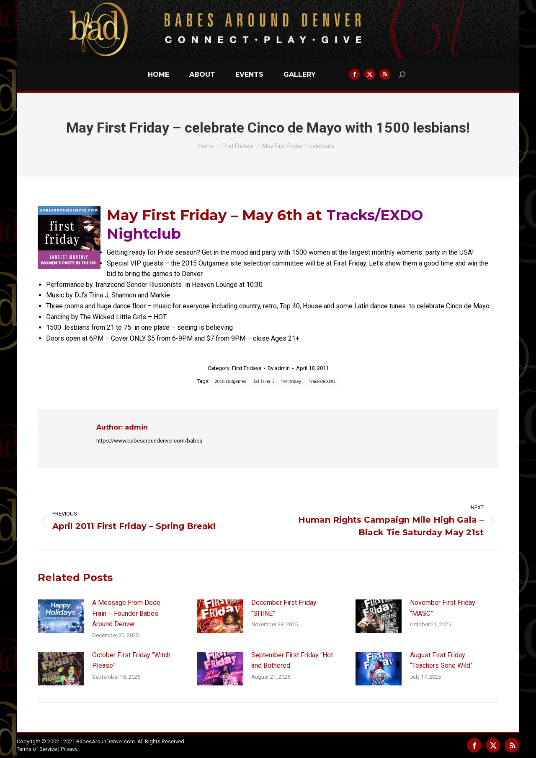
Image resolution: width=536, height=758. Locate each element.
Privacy (69, 749)
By (279, 368)
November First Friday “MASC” (442, 608)
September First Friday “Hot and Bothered (292, 660)
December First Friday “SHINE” (284, 608)
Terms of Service (37, 749)
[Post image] (61, 616)
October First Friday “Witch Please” (131, 660)
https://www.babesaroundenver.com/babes (149, 441)
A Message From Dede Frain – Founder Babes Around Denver (126, 613)
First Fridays (246, 368)
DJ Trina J (264, 381)
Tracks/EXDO (322, 381)
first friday (291, 381)
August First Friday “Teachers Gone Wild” (441, 660)
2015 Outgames (230, 381)
